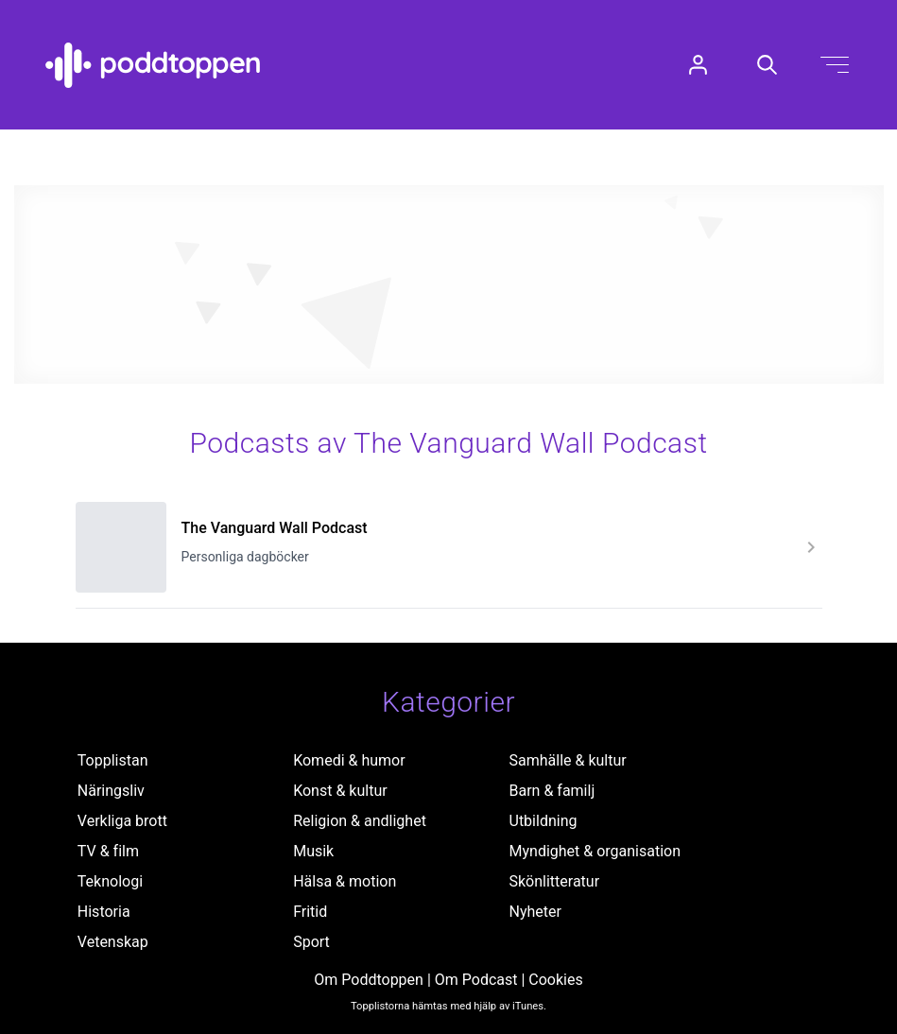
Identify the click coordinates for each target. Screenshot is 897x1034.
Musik (313, 851)
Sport (311, 942)
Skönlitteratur (554, 881)
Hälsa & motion (344, 881)
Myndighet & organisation (595, 851)
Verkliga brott (122, 821)
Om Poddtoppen (368, 980)
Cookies (555, 980)
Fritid (310, 912)
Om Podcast (476, 980)
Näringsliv (111, 791)
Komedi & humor (349, 760)
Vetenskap (113, 942)
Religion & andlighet (359, 821)
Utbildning (543, 821)
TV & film (108, 851)
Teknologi (110, 881)
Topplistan (113, 760)
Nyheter (535, 912)
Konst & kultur (340, 791)
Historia (104, 912)
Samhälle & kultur (568, 760)
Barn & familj (552, 791)
